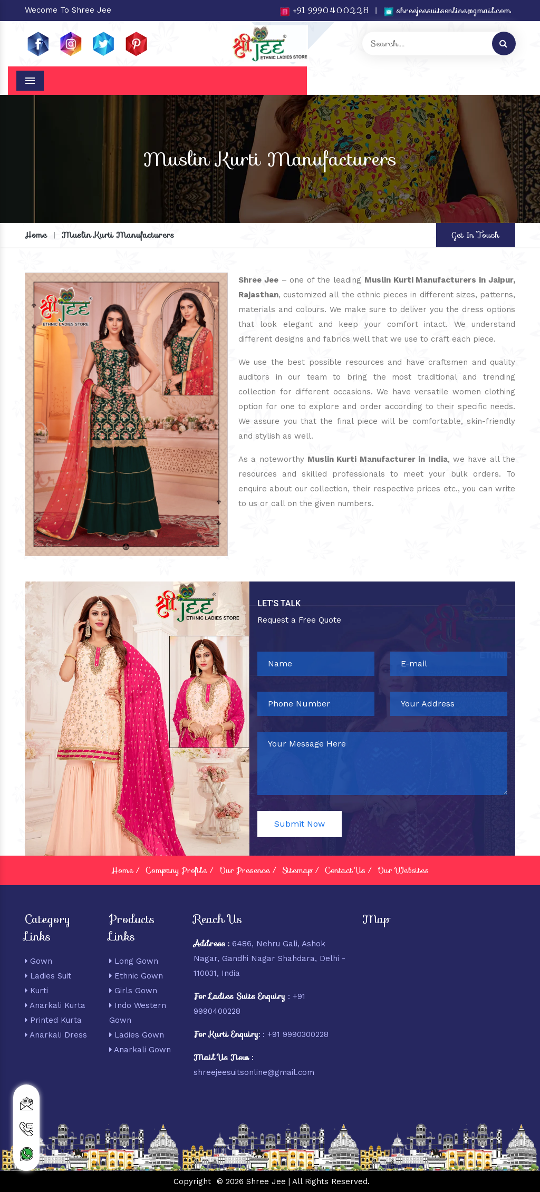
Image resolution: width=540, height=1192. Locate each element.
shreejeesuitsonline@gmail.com (447, 10)
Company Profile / (179, 870)
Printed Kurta (53, 1020)
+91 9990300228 (298, 1034)
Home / (125, 870)
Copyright (192, 1181)
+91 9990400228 (324, 10)
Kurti (36, 990)
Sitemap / (300, 870)
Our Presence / (247, 870)
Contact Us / (348, 870)
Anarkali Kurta (55, 1005)
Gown (38, 961)
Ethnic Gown (136, 976)
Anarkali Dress (56, 1035)
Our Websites (403, 870)
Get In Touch (475, 235)
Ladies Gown (136, 1035)
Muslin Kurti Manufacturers (118, 235)
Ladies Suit (48, 976)
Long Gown (133, 961)
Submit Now (299, 824)
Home (36, 235)
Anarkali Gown (140, 1049)
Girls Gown (133, 990)
